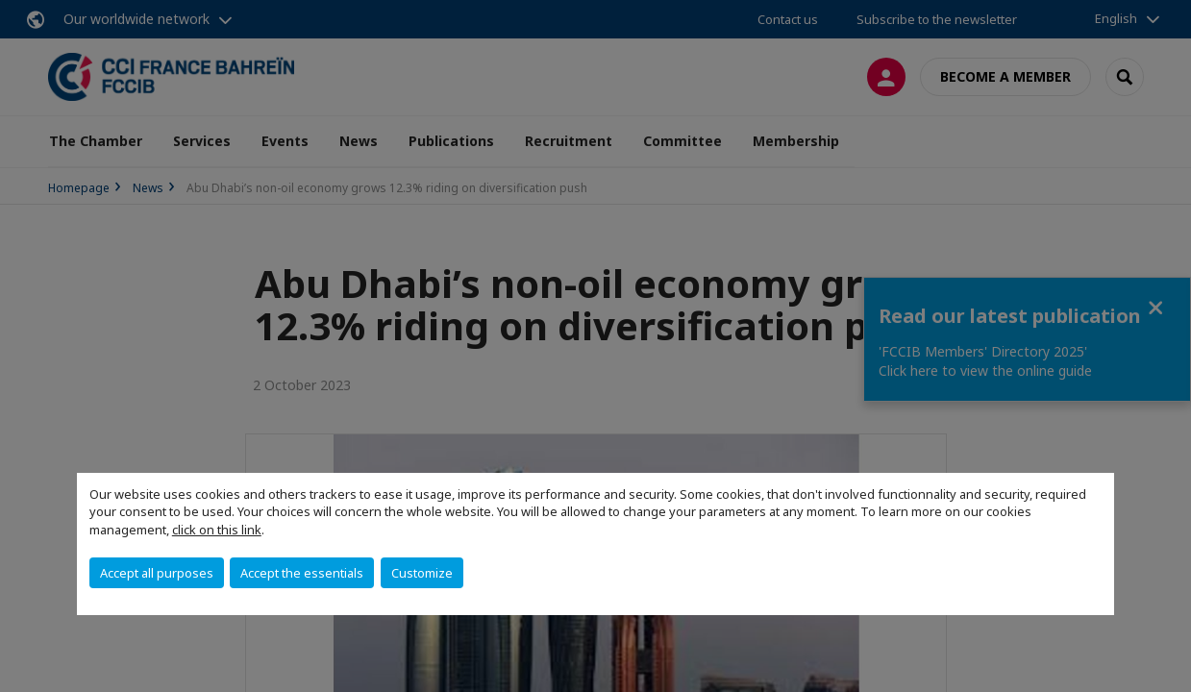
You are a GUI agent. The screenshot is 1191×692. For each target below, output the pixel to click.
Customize (422, 572)
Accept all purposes (156, 572)
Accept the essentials (301, 572)
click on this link (216, 529)
